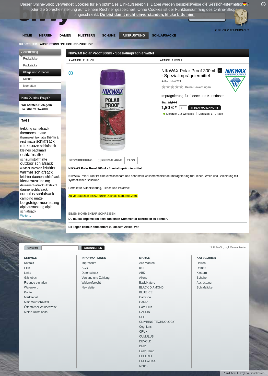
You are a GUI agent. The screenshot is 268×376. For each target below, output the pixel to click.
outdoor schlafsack (36, 163)
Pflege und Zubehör (77, 44)
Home (27, 35)
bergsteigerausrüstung (39, 203)
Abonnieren (93, 247)
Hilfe (27, 268)
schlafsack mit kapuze (37, 143)
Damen (65, 35)
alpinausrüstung (32, 207)
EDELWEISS (147, 361)
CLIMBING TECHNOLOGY (157, 322)
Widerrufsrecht (91, 282)
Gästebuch (31, 277)
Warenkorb (31, 287)
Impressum (89, 263)
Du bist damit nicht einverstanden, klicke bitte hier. (147, 15)
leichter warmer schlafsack (38, 170)
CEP (142, 317)
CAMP (143, 302)
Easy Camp (146, 351)
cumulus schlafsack (37, 194)
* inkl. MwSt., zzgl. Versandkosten (228, 247)
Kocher (26, 79)
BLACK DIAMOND (151, 287)
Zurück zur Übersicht (232, 30)
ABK (142, 273)
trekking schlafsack (34, 128)
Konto (28, 292)
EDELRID (145, 356)
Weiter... (25, 215)
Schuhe (109, 35)
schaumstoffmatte (33, 159)
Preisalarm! (110, 160)
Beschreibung (81, 160)
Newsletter (32, 248)
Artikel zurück (82, 60)
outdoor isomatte (31, 168)
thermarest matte (33, 133)
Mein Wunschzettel (36, 302)
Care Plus (145, 307)
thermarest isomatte (33, 137)
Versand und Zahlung (96, 277)
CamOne (145, 297)
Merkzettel (31, 297)
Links (27, 273)
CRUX (143, 331)
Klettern (86, 35)
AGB (85, 268)
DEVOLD (145, 341)
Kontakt (29, 263)
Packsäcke (28, 65)
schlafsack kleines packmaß (38, 148)
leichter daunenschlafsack (40, 177)
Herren (45, 35)
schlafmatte (31, 154)
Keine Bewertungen (198, 87)
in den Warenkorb (205, 107)
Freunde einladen (35, 282)
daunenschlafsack (34, 189)
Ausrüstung (134, 35)
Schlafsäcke (164, 35)
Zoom (71, 73)
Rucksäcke (29, 59)
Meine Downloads (35, 312)
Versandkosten (255, 373)
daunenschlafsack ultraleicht (38, 185)
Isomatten (28, 86)
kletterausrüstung (35, 181)
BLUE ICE (146, 292)
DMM (142, 346)
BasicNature (147, 282)
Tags (131, 160)
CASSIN (144, 312)
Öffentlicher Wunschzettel (41, 307)
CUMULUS (146, 336)
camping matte (31, 198)
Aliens (143, 277)
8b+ (141, 268)
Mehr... (143, 366)
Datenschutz (90, 273)
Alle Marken (147, 263)
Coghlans (145, 326)
